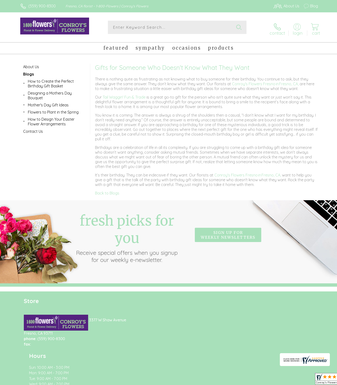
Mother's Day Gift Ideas (48, 102)
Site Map (305, 380)
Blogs (28, 71)
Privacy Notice (241, 380)
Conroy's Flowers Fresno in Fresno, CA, (266, 81)
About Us (31, 64)
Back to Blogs (107, 190)
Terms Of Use (213, 380)
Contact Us (33, 128)
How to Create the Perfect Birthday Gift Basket (51, 81)
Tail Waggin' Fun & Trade (124, 94)
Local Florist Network (275, 380)
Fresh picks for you (127, 235)
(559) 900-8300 (42, 6)
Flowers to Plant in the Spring (53, 109)
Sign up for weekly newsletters (228, 232)
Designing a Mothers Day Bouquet (50, 93)
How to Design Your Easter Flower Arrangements (51, 119)
